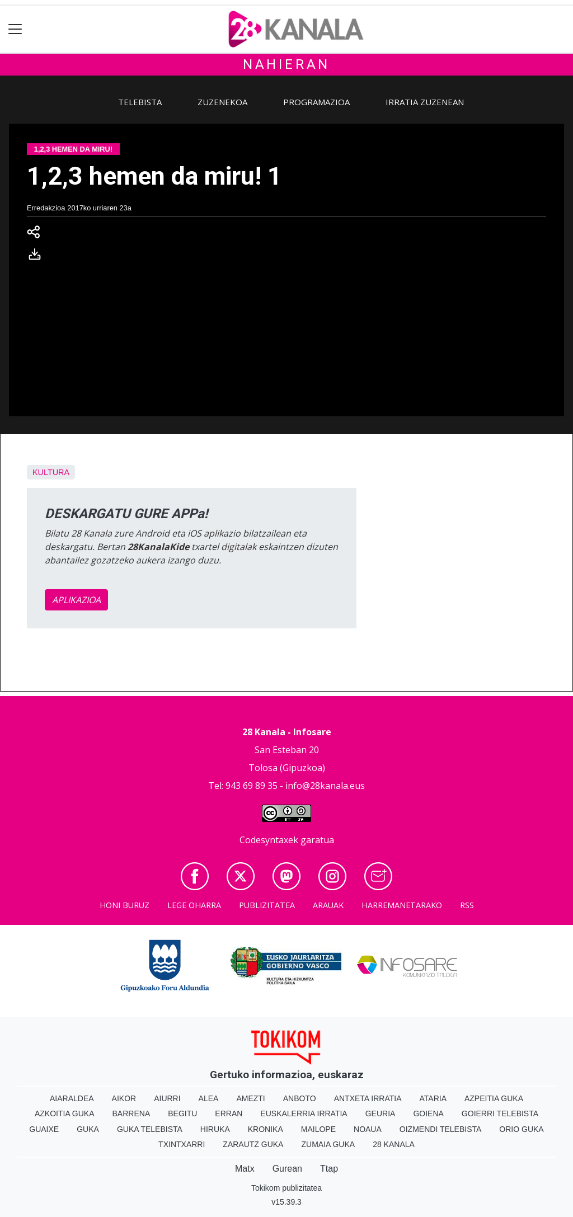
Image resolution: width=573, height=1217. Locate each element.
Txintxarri (181, 1144)
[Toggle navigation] (15, 29)
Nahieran (286, 64)
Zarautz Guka (253, 1144)
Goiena (428, 1113)
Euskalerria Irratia (303, 1113)
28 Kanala (394, 1144)
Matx (245, 1168)
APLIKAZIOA (76, 600)
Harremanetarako (401, 905)
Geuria (380, 1113)
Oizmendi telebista (441, 1129)
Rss (467, 905)
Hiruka (215, 1129)
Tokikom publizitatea (286, 1187)
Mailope (318, 1129)
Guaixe (44, 1129)
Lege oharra (194, 905)
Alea (209, 1098)
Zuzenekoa (222, 101)
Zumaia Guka (328, 1144)
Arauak (328, 905)
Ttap (329, 1168)
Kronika (265, 1129)
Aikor (124, 1098)
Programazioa (316, 101)
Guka (88, 1129)
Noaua (368, 1129)
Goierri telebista (500, 1113)
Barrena (131, 1113)
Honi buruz (124, 905)
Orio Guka (521, 1129)
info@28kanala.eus (325, 785)
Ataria (433, 1098)
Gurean (287, 1168)
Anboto (299, 1098)
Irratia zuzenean (425, 101)
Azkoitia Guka (65, 1113)
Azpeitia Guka (493, 1098)
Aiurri (167, 1098)
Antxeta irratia (368, 1098)
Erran (228, 1113)
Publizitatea (267, 905)
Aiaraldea (72, 1098)
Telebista (140, 101)
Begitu (182, 1113)
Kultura (50, 472)
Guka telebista (149, 1129)
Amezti (250, 1098)
